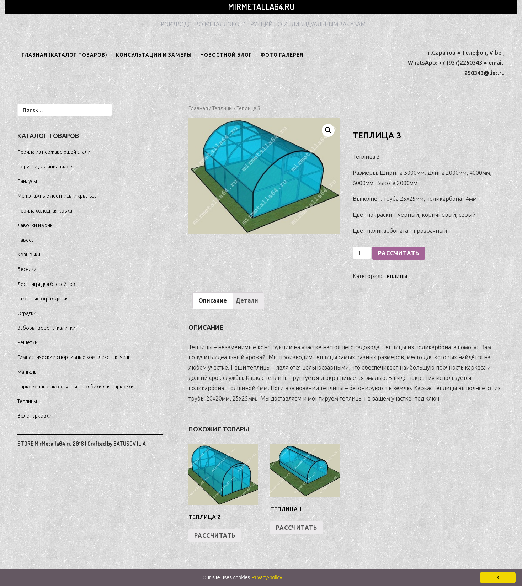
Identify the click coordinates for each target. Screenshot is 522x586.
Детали (246, 300)
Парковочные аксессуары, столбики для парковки (75, 386)
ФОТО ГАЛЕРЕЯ (282, 55)
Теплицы (222, 108)
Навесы (26, 240)
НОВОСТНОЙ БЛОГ (226, 55)
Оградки (26, 313)
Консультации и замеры (154, 55)
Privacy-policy (266, 577)
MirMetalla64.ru (261, 6)
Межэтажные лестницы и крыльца (57, 196)
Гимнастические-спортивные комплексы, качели (74, 357)
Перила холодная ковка (44, 211)
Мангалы (27, 372)
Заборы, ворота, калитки (46, 328)
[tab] (212, 300)
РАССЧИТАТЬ (398, 253)
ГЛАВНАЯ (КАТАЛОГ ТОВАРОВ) (64, 55)
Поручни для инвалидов (45, 166)
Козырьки (28, 254)
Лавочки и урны (35, 225)
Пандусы (27, 181)
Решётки (27, 342)
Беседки (27, 269)
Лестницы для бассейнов (46, 284)
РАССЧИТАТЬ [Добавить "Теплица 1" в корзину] (296, 527)
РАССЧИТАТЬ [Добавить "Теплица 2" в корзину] (214, 535)
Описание (212, 300)
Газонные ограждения (43, 299)
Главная (198, 108)
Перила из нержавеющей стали (53, 152)
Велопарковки (34, 416)
